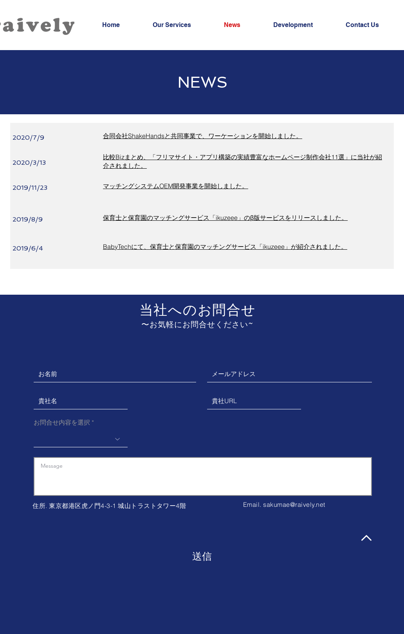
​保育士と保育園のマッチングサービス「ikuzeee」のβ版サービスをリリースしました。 (225, 218)
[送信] (202, 556)
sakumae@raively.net (294, 504)
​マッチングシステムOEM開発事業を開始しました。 (175, 186)
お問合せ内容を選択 (62, 422)
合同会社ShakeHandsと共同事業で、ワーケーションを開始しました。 (202, 136)
